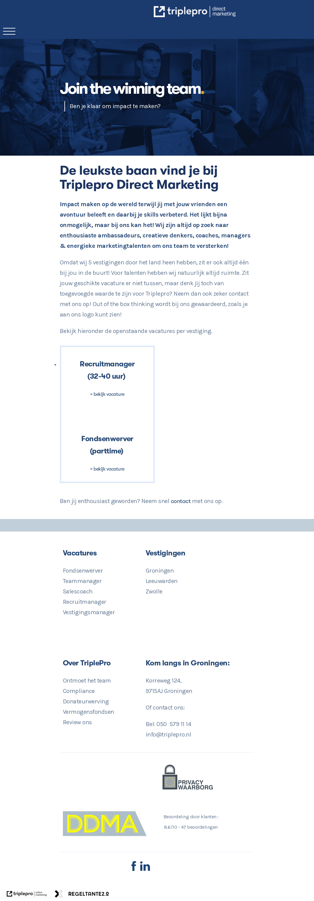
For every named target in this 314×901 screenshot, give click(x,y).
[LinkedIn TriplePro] (145, 869)
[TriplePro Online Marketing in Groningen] (236, 15)
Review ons (77, 722)
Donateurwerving (86, 701)
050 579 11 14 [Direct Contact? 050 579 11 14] (173, 724)
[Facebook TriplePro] (134, 869)
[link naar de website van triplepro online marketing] (27, 895)
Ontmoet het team (87, 680)
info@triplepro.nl (168, 734)
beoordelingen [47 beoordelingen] (199, 827)
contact (181, 501)
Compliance (79, 691)
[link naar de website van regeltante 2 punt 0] (81, 895)
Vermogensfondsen (88, 711)
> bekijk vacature (107, 394)
